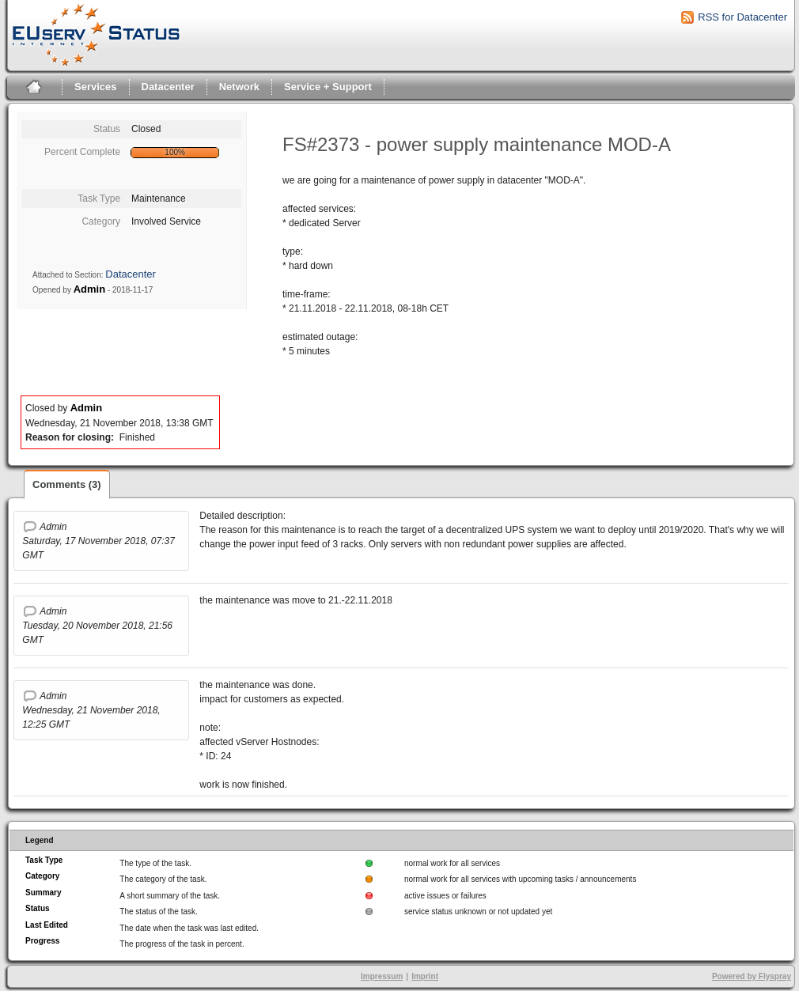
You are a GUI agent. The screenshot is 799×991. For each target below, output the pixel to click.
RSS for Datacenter (742, 17)
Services (95, 87)
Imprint (424, 976)
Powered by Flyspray (751, 976)
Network (239, 87)
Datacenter (168, 87)
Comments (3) (66, 484)
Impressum (382, 976)
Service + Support (328, 87)
